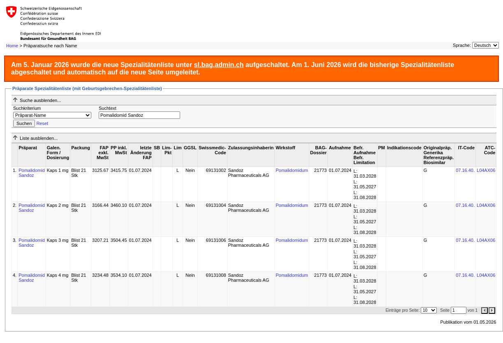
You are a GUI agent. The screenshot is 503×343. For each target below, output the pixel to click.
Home (12, 45)
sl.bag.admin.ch (219, 64)
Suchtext (107, 108)
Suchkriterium (27, 108)
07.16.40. (465, 170)
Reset (42, 123)
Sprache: (462, 45)
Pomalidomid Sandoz (32, 173)
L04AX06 (486, 170)
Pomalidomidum (292, 170)
